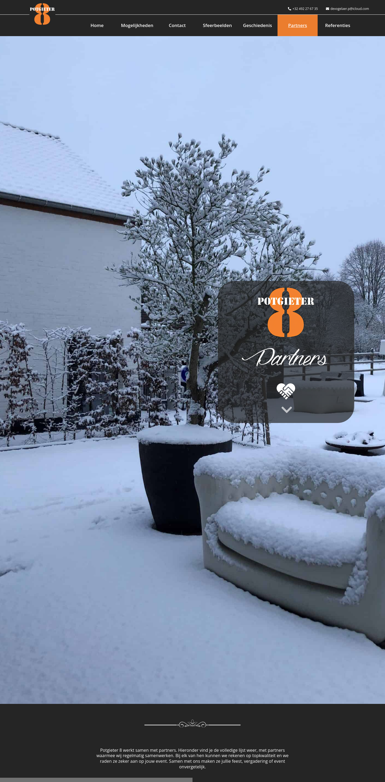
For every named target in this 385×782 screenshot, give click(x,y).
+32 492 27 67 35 (303, 8)
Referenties (337, 25)
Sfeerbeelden (217, 25)
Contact (177, 25)
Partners (297, 25)
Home (96, 25)
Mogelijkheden (137, 25)
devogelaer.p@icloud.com (347, 8)
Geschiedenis (257, 25)
